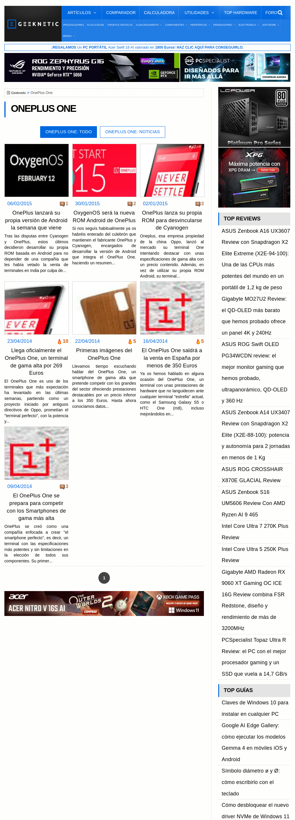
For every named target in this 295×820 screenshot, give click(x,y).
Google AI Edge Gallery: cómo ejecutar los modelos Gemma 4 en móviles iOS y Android (253, 500)
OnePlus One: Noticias (135, 133)
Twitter (226, 698)
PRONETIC (162, 807)
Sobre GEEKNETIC (34, 688)
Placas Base (95, 24)
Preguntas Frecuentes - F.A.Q (44, 709)
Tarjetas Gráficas (120, 24)
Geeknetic (20, 93)
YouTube (228, 709)
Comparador (121, 12)
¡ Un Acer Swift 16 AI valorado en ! (148, 47)
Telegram (228, 719)
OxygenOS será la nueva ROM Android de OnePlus (104, 221)
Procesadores (73, 24)
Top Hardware (240, 12)
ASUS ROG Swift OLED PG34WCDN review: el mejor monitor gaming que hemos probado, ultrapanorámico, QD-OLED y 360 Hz (253, 307)
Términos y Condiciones (39, 698)
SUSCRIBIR (229, 750)
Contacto (24, 719)
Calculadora (159, 12)
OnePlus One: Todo (65, 133)
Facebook (229, 688)
